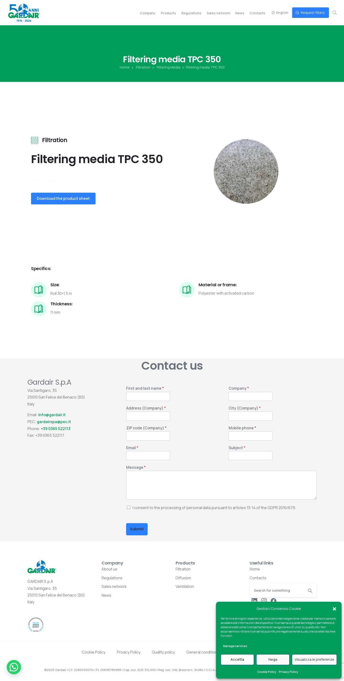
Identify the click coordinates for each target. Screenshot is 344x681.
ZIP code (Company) (146, 428)
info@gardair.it (52, 414)
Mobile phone (242, 428)
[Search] (277, 590)
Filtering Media (165, 67)
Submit (137, 529)
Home (125, 67)
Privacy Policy (288, 672)
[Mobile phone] (251, 436)
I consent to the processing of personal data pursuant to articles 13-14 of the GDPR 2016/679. (214, 507)
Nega (273, 659)
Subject (237, 447)
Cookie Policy (266, 672)
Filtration (140, 67)
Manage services (235, 646)
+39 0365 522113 (55, 428)
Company (239, 388)
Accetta (237, 659)
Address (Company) (146, 408)
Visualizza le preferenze (314, 659)
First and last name (145, 388)
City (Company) (245, 408)
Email (132, 447)
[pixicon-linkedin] (254, 600)
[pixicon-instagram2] (264, 600)
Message (136, 467)
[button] (334, 608)
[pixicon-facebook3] (273, 600)
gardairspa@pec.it (54, 421)
